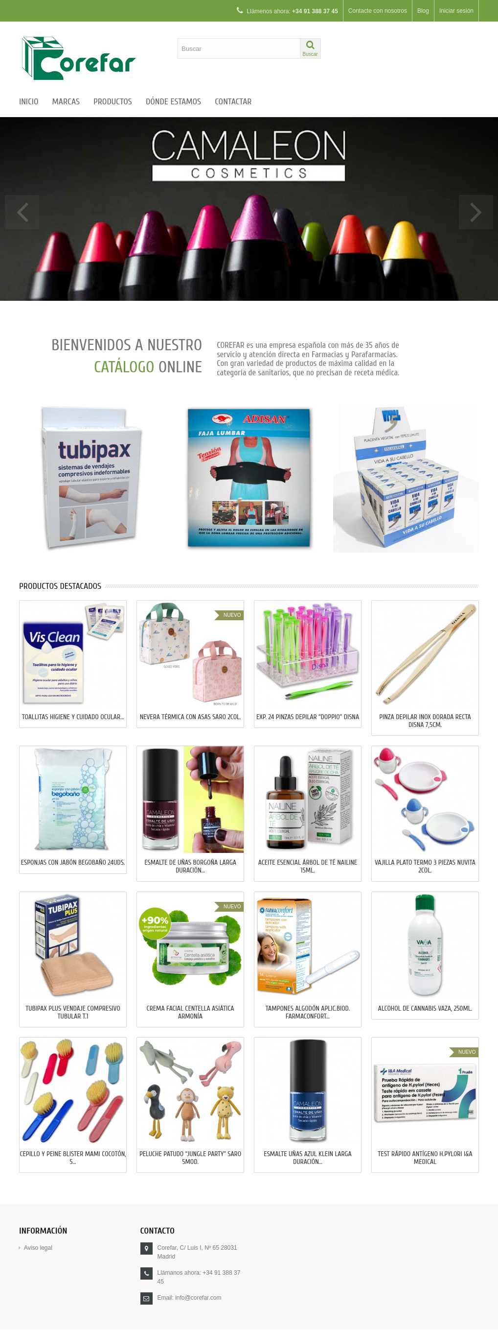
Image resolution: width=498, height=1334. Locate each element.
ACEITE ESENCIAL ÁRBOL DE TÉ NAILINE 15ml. (307, 866)
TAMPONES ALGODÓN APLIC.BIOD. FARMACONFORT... (308, 1012)
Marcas (66, 102)
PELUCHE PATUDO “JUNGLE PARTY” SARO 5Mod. (190, 1158)
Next (476, 212)
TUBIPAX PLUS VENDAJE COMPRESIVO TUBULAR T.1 (72, 1012)
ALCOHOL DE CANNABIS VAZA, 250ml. (425, 1009)
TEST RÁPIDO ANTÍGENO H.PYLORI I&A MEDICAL (425, 1158)
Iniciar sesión (456, 10)
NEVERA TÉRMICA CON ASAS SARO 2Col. (190, 717)
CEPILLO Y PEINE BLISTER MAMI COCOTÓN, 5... (73, 1158)
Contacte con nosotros (377, 10)
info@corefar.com (198, 1297)
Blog (423, 10)
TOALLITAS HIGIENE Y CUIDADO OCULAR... (73, 717)
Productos (112, 102)
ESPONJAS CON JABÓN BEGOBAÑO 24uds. (73, 863)
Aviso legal (38, 1247)
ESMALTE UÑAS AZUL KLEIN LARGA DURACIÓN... (307, 1158)
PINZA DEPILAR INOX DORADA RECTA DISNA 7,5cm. (425, 721)
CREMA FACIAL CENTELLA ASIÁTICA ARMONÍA (190, 1012)
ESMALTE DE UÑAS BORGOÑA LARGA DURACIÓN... (190, 866)
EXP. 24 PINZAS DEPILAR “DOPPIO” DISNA (307, 717)
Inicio (29, 102)
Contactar (233, 102)
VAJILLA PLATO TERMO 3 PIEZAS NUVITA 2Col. (425, 866)
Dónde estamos (173, 102)
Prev (22, 212)
